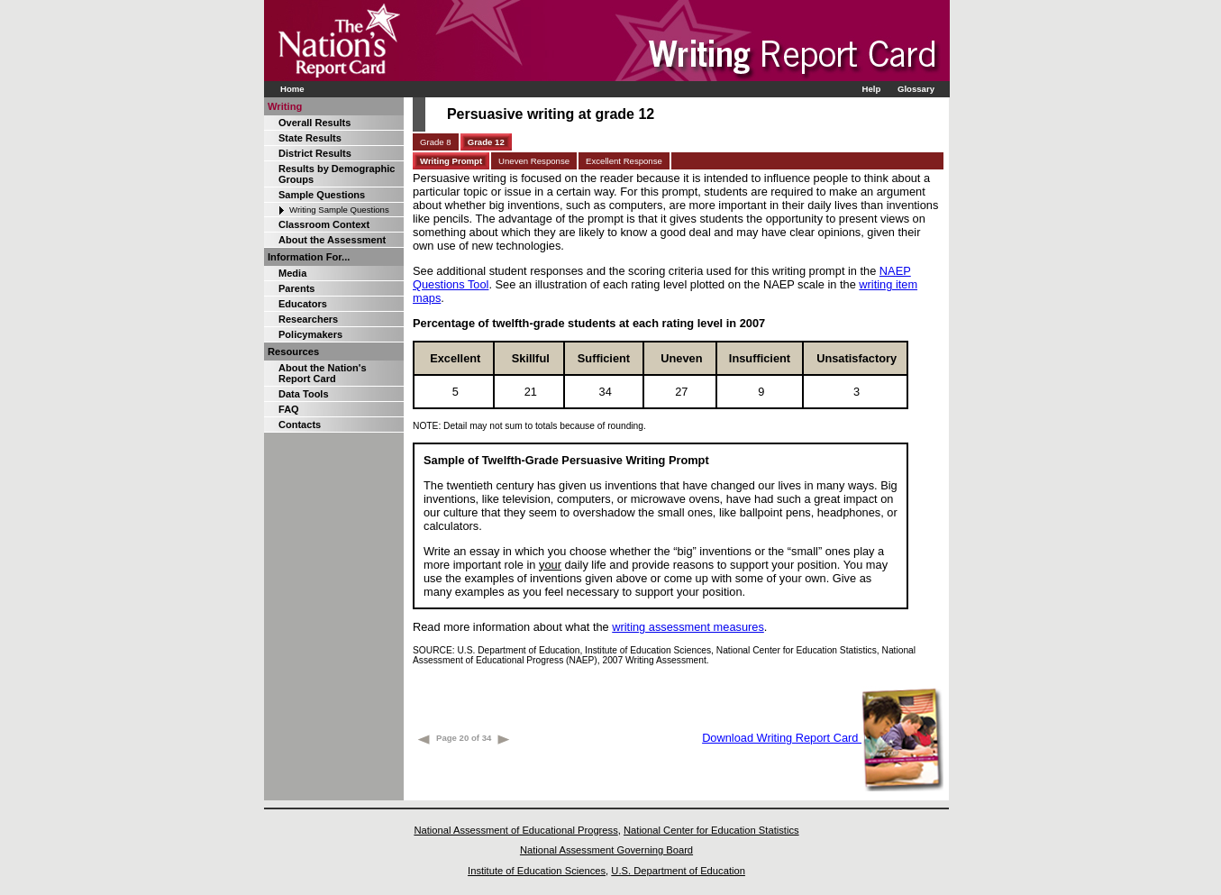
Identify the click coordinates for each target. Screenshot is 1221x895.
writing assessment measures (688, 627)
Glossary (916, 89)
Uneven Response (533, 161)
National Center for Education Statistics (711, 830)
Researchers (308, 319)
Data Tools (303, 393)
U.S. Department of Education (678, 870)
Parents (296, 288)
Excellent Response (624, 161)
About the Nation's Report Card (322, 373)
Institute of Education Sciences (537, 870)
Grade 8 (435, 142)
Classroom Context (323, 224)
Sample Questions (321, 194)
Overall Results (314, 122)
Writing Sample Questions (339, 210)
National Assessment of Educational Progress (515, 830)
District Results (314, 153)
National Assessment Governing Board (606, 850)
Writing (285, 106)
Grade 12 (486, 142)
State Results (310, 137)
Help (870, 89)
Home (292, 89)
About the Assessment (332, 239)
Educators (302, 303)
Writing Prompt (451, 161)
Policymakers (310, 334)
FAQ (288, 409)
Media (292, 273)
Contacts (299, 424)
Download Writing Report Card (822, 737)
